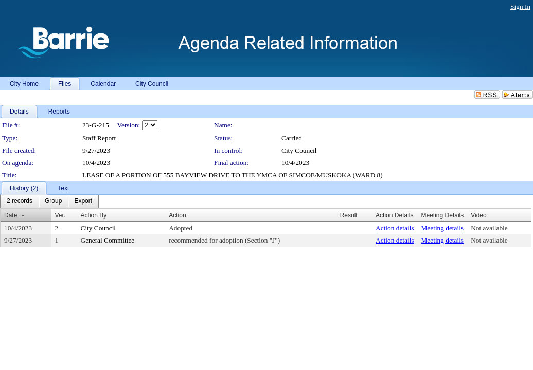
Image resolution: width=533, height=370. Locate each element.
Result (349, 215)
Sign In (520, 6)
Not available (489, 228)
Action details (395, 228)
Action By (94, 215)
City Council (299, 150)
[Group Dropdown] (53, 201)
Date (10, 215)
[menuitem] (20, 201)
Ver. (60, 215)
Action (177, 215)
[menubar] (49, 201)
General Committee (108, 240)
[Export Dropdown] (83, 201)
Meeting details (442, 228)
